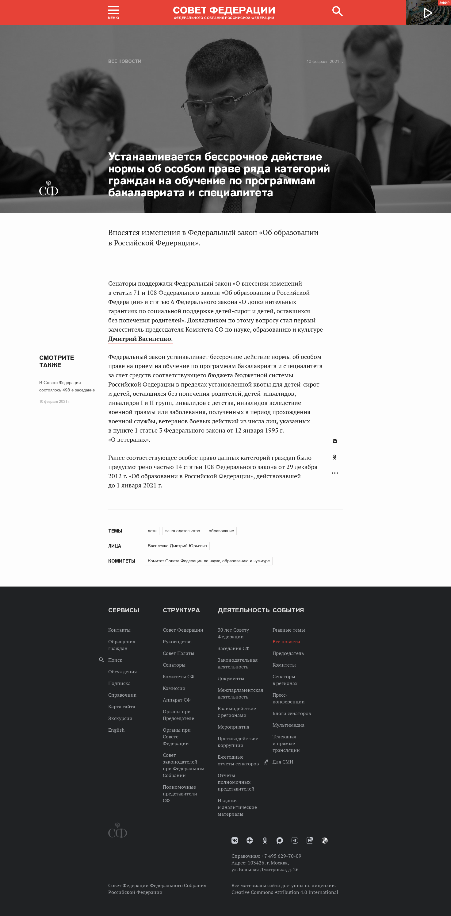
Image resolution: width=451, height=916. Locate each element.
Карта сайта (121, 706)
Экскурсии (120, 718)
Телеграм (295, 840)
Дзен (250, 840)
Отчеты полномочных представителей (236, 782)
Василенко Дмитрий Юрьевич (177, 545)
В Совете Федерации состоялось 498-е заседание (67, 386)
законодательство (182, 530)
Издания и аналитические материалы (237, 807)
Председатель (288, 653)
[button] (113, 12)
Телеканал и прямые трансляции (286, 743)
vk (234, 840)
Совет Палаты (178, 653)
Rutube (310, 840)
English (116, 730)
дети (152, 530)
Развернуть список (335, 473)
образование (221, 530)
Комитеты (284, 665)
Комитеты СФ (178, 676)
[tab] (334, 460)
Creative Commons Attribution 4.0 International (284, 892)
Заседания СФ (234, 648)
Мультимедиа (288, 725)
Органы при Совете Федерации (177, 736)
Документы (231, 678)
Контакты (119, 630)
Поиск (115, 660)
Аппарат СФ (177, 700)
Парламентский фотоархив (325, 840)
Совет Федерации (183, 630)
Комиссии (174, 688)
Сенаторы (174, 665)
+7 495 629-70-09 (281, 856)
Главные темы (289, 630)
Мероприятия (233, 727)
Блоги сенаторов (292, 713)
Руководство (177, 641)
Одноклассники (334, 457)
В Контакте (334, 441)
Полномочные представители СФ (180, 793)
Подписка (119, 683)
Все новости (124, 61)
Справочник (122, 695)
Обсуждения (122, 671)
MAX (280, 840)
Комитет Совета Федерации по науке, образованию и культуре (209, 561)
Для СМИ (283, 762)
